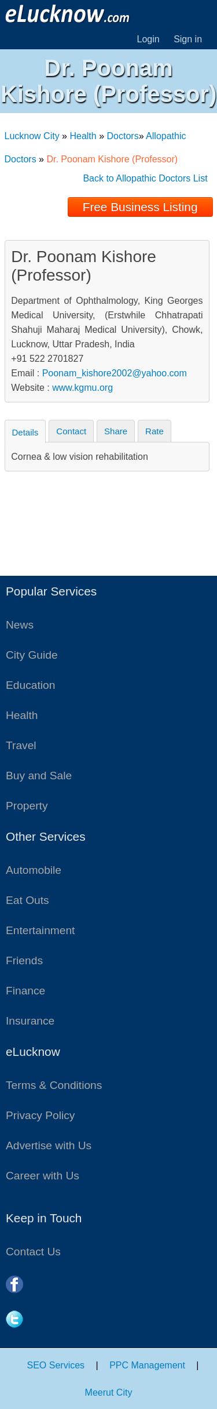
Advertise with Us (48, 1145)
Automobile (33, 870)
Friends (24, 960)
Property (27, 806)
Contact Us (33, 1251)
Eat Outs (27, 900)
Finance (25, 991)
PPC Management (147, 1365)
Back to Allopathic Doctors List (145, 178)
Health (82, 136)
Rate (154, 431)
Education (30, 685)
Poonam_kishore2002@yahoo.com (114, 373)
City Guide (32, 655)
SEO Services (56, 1365)
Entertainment (40, 930)
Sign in (188, 39)
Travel (21, 745)
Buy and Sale (39, 775)
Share (115, 431)
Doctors (123, 136)
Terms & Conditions (54, 1085)
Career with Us (42, 1176)
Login (148, 39)
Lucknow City (32, 136)
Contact (71, 431)
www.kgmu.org (82, 388)
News (20, 625)
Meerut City (109, 1392)
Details (25, 432)
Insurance (30, 1021)
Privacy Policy (40, 1115)
